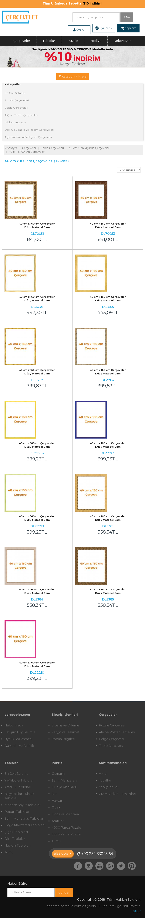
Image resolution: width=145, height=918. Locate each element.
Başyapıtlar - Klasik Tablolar (19, 796)
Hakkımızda (14, 725)
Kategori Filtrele (72, 76)
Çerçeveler (21, 41)
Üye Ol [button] (79, 29)
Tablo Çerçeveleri (16, 122)
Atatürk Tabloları (18, 787)
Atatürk (58, 821)
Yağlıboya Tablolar (19, 780)
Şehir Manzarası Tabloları (24, 818)
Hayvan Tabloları (18, 845)
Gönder (64, 892)
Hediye (95, 41)
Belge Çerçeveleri (16, 107)
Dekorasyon (123, 41)
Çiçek (56, 807)
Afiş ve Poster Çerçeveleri (21, 115)
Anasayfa (11, 148)
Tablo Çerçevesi (111, 746)
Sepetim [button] (128, 28)
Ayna (103, 773)
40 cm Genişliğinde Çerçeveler (89, 148)
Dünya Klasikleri (64, 787)
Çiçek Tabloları (16, 832)
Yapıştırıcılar (109, 787)
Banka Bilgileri (63, 739)
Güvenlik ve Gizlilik (19, 746)
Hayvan (57, 800)
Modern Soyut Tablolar (23, 805)
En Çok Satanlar (15, 93)
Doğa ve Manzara (65, 814)
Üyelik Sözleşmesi (18, 739)
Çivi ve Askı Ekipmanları (117, 794)
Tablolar (48, 41)
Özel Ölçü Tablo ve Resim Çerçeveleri (29, 129)
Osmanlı (58, 773)
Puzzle (72, 41)
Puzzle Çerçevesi (112, 725)
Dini (55, 794)
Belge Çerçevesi (111, 739)
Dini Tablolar (15, 839)
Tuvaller (105, 780)
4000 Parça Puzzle (66, 827)
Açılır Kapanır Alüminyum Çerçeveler (28, 137)
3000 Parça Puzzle (66, 834)
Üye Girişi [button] (103, 28)
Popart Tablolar (17, 812)
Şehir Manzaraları (65, 780)
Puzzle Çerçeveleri (17, 100)
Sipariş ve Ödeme (65, 725)
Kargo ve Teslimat (65, 732)
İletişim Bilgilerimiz (20, 732)
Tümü (9, 852)
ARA (127, 17)
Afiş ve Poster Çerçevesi (117, 732)
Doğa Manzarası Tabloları (25, 825)
